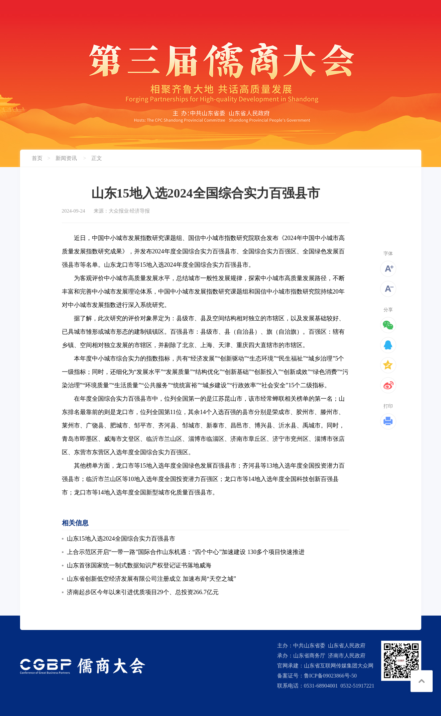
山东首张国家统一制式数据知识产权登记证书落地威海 (139, 565)
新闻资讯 (66, 158)
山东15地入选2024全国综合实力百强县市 (121, 538)
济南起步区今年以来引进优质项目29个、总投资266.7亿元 (143, 592)
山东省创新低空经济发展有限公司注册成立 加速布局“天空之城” (151, 578)
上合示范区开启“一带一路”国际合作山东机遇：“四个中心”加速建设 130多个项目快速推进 (186, 552)
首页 (37, 158)
